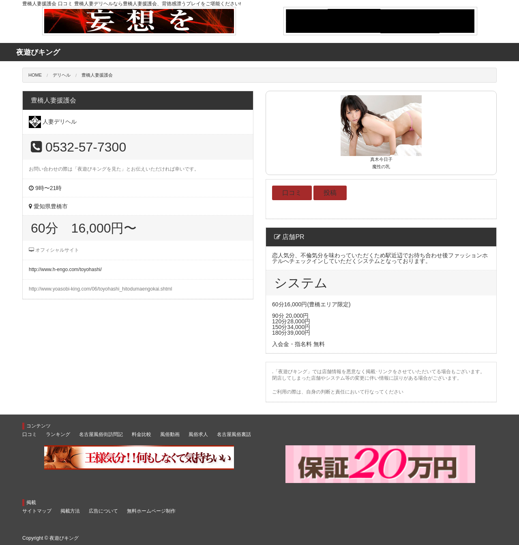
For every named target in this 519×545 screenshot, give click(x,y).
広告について (103, 511)
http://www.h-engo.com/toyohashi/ (65, 269)
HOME (35, 75)
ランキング (58, 434)
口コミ (292, 192)
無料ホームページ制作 (151, 511)
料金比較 (141, 434)
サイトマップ (36, 511)
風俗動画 (170, 434)
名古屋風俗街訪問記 (101, 434)
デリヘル (62, 75)
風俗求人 (198, 434)
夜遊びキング (64, 538)
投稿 (330, 192)
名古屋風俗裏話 (234, 434)
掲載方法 (70, 511)
